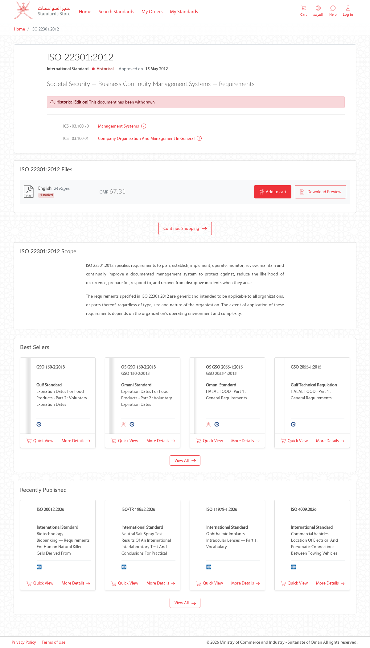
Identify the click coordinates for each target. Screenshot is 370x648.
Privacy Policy (24, 642)
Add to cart (272, 192)
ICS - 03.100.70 (76, 126)
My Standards (184, 11)
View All (185, 460)
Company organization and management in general (150, 138)
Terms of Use (53, 642)
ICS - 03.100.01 (76, 138)
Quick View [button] (40, 440)
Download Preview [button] (320, 192)
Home (87, 11)
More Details (76, 440)
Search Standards (118, 11)
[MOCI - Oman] (42, 11)
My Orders (152, 11)
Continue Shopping (185, 228)
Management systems (122, 126)
